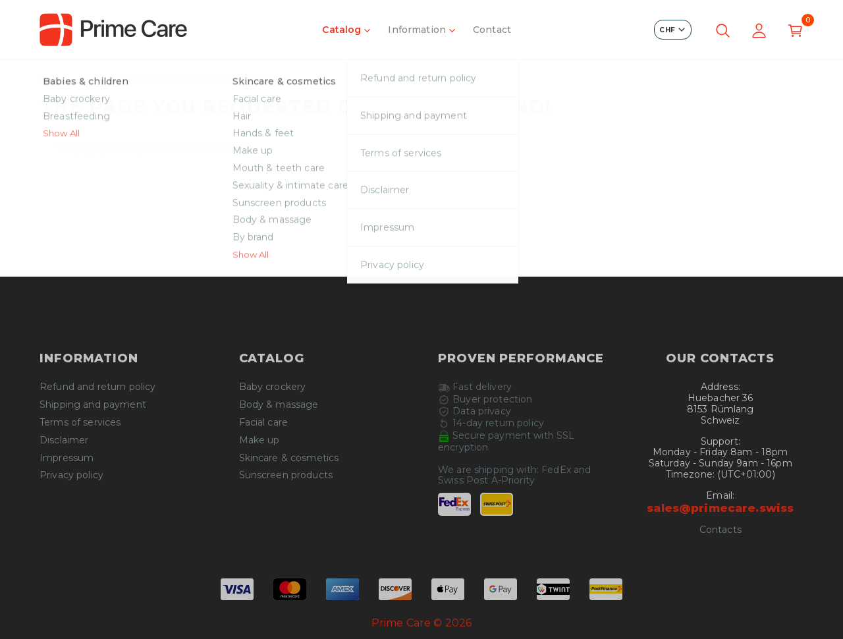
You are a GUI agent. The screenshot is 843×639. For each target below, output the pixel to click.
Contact (492, 30)
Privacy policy (71, 475)
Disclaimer (64, 440)
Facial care (263, 422)
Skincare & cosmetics (289, 458)
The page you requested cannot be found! (188, 78)
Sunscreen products (286, 475)
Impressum (67, 458)
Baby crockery (272, 387)
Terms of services (80, 422)
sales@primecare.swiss (720, 507)
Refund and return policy (97, 387)
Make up (259, 440)
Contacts (720, 530)
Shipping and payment (93, 404)
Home (55, 78)
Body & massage (279, 404)
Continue (421, 246)
